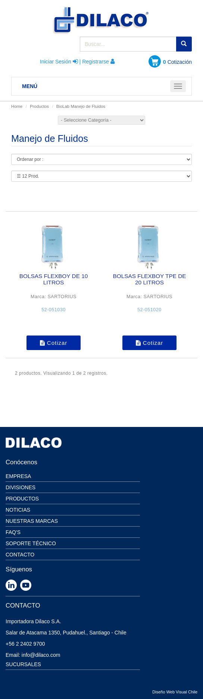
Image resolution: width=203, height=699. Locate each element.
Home (16, 106)
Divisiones (20, 487)
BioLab (62, 106)
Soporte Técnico (31, 543)
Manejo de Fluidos (88, 106)
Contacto (20, 555)
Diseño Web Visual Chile (174, 692)
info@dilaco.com (41, 655)
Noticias (18, 510)
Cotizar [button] (54, 343)
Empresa (18, 476)
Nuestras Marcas (32, 521)
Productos (39, 106)
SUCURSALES (23, 664)
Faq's (13, 532)
